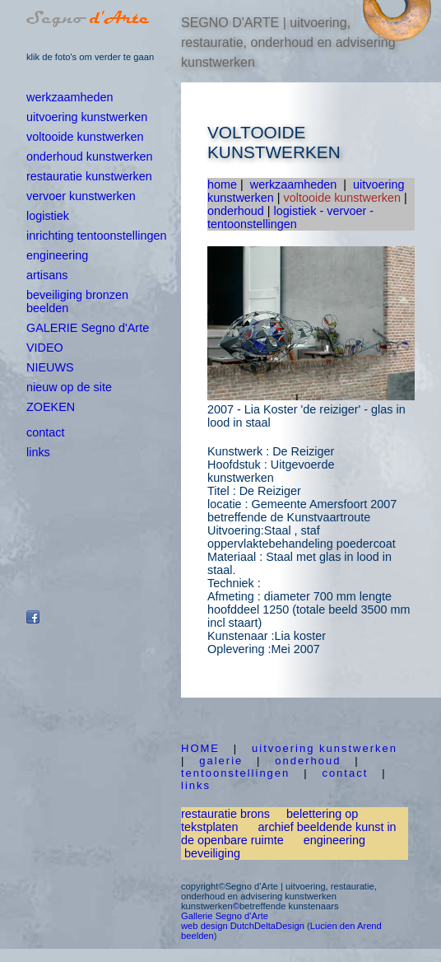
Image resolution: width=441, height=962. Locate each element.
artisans (46, 275)
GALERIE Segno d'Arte (87, 327)
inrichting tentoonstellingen (96, 235)
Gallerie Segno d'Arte (224, 916)
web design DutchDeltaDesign (242, 926)
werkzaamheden (70, 97)
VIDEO (44, 347)
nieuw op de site (69, 387)
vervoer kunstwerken (81, 196)
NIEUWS (50, 367)
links (38, 452)
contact (45, 432)
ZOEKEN (50, 406)
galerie (221, 760)
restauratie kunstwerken (89, 176)
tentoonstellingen (235, 773)
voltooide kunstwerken (84, 136)
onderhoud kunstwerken (89, 156)
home (222, 184)
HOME (200, 748)
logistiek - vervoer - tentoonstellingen (290, 217)
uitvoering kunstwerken (86, 117)
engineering (57, 255)
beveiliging (212, 853)
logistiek (47, 215)
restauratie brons (225, 813)
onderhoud (235, 210)
